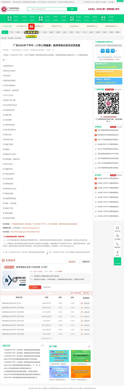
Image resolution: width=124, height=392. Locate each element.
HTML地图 (103, 2)
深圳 (18, 32)
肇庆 (58, 32)
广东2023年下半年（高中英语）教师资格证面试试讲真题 (22, 356)
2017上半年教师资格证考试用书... (108, 163)
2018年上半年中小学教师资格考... (108, 178)
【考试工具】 (7, 26)
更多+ (118, 32)
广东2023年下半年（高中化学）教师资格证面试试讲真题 (26, 252)
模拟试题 (119, 175)
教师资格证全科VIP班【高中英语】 (13, 307)
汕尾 (104, 32)
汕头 (64, 32)
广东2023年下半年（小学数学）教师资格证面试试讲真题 (22, 362)
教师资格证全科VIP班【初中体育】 (13, 334)
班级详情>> (47, 287)
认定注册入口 (74, 26)
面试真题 (86, 17)
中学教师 (47, 17)
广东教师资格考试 (17, 224)
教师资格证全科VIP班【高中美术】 (13, 325)
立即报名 (35, 287)
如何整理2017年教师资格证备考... (108, 135)
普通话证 (32, 20)
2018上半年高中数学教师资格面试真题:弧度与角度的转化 (22, 374)
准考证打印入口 (56, 26)
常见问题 (119, 127)
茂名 (91, 32)
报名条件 (24, 17)
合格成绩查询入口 (111, 26)
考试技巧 (94, 20)
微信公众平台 (118, 89)
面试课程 (110, 20)
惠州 (51, 32)
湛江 (78, 32)
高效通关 (72, 262)
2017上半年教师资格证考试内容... (108, 149)
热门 (4, 32)
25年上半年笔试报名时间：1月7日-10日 (109, 57)
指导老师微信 (109, 89)
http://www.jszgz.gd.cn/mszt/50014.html (25, 232)
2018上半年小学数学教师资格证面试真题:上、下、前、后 (22, 365)
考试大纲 (47, 20)
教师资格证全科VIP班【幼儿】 (12, 303)
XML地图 (110, 2)
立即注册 (86, 293)
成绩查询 (16, 20)
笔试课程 (110, 17)
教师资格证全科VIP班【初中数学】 (13, 312)
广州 (11, 32)
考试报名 (16, 17)
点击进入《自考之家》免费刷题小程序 (103, 9)
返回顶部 (117, 261)
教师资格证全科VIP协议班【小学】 (32, 267)
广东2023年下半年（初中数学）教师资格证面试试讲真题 (22, 353)
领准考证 (32, 17)
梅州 (98, 32)
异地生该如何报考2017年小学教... (108, 153)
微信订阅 (120, 1)
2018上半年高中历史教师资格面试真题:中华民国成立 (20, 359)
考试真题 (11, 38)
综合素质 (94, 17)
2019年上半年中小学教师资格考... (108, 211)
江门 (84, 32)
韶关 (71, 32)
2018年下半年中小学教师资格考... (108, 192)
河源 (111, 32)
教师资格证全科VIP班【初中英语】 (13, 316)
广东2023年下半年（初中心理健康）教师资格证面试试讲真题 (68, 252)
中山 (44, 32)
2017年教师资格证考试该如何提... (108, 130)
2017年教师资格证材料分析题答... (108, 168)
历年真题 (113, 175)
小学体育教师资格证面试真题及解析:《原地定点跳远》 (21, 371)
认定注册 (24, 20)
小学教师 (55, 17)
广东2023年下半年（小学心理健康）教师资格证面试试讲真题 (54, 224)
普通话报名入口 (92, 26)
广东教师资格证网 (5, 2)
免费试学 (86, 262)
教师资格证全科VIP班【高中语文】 (13, 321)
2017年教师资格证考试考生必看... (108, 158)
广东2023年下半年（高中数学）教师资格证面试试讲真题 (22, 350)
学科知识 (86, 20)
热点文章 (113, 127)
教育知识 (78, 20)
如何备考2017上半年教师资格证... (108, 144)
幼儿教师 (63, 17)
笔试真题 (78, 17)
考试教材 (63, 20)
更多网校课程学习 (46, 338)
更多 (42, 345)
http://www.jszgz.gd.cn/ (30, 228)
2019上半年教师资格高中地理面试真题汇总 (17, 368)
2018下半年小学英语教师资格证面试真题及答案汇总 (20, 377)
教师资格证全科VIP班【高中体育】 (13, 329)
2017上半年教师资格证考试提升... (108, 139)
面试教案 (55, 20)
